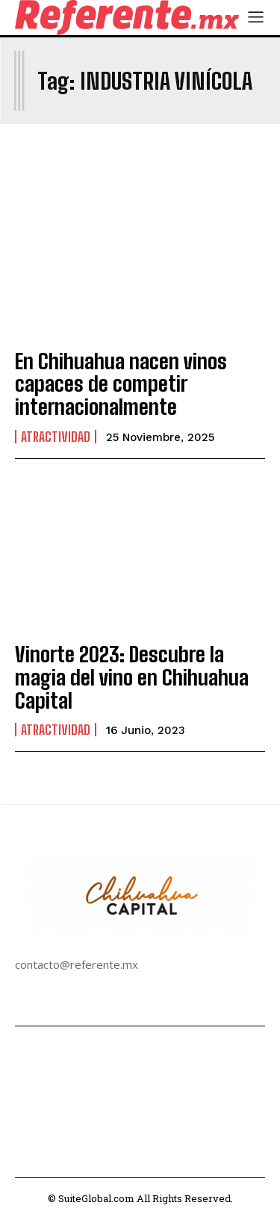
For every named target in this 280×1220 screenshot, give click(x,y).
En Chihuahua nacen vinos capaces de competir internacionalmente (121, 384)
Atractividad (55, 436)
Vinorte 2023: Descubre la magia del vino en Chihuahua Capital (132, 677)
